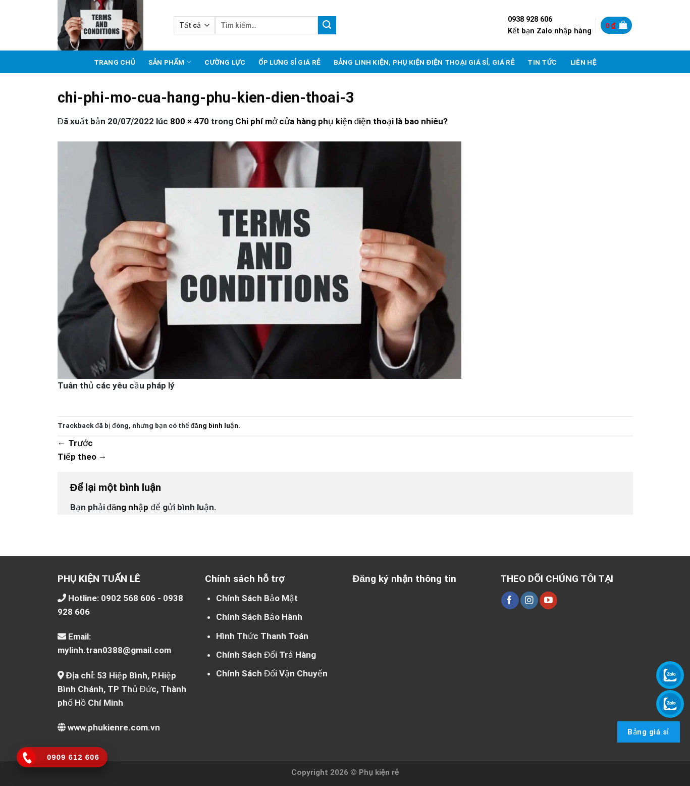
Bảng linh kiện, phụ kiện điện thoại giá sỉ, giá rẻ (424, 62)
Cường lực (224, 62)
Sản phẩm (169, 62)
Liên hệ (583, 62)
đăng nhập (128, 507)
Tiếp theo (82, 457)
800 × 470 (189, 121)
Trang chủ (114, 62)
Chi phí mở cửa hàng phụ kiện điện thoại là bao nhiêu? (341, 121)
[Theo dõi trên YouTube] (548, 601)
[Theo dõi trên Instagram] (529, 601)
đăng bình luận (214, 425)
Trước (75, 443)
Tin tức (542, 62)
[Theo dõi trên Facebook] (510, 601)
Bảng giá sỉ (648, 731)
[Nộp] (327, 25)
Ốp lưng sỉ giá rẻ (289, 62)
